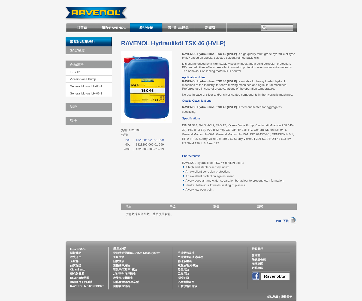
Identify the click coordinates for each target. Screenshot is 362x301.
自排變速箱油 (121, 286)
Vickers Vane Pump (83, 79)
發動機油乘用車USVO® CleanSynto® (136, 253)
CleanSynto (77, 269)
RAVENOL (78, 249)
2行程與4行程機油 (124, 273)
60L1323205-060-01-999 (144, 144)
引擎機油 (118, 257)
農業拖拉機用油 (123, 278)
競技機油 (118, 261)
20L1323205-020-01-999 (144, 140)
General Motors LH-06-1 (86, 93)
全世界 (74, 261)
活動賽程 (257, 248)
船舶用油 (183, 269)
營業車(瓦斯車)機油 (125, 269)
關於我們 (75, 253)
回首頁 (82, 28)
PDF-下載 (282, 221)
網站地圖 (272, 296)
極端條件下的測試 (81, 282)
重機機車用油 (121, 265)
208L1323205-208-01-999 (144, 149)
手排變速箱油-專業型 (191, 257)
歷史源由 (75, 257)
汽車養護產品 (186, 282)
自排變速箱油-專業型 (126, 282)
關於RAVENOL (114, 28)
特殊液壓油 (185, 261)
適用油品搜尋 (178, 28)
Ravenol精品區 (79, 278)
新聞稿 (210, 28)
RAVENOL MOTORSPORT (87, 286)
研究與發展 (77, 273)
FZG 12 (75, 72)
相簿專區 (257, 263)
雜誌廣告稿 (259, 259)
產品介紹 (146, 28)
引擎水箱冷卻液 (187, 286)
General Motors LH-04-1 (86, 86)
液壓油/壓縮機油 (82, 42)
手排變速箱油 (186, 253)
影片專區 (257, 268)
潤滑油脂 (183, 278)
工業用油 (183, 273)
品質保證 (75, 265)
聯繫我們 (286, 296)
